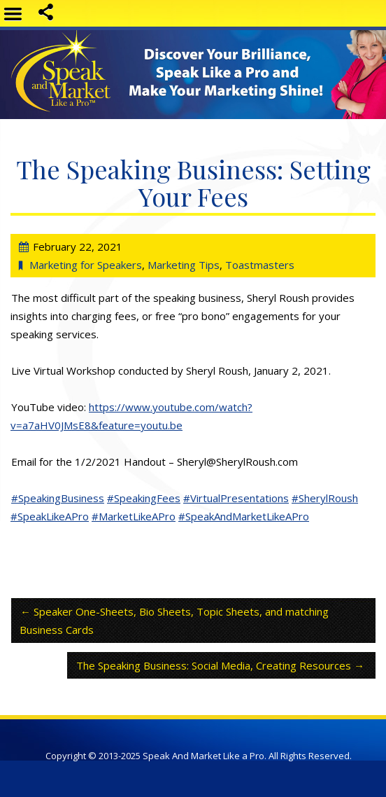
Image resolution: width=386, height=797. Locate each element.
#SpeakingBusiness (57, 498)
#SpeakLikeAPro (49, 516)
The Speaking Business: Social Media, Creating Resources (213, 665)
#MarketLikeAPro (134, 516)
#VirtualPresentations (236, 498)
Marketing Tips (184, 265)
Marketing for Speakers (85, 265)
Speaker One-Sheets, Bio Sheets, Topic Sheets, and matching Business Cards (174, 620)
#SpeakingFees (143, 498)
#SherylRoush (325, 498)
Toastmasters (259, 265)
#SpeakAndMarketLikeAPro (243, 516)
